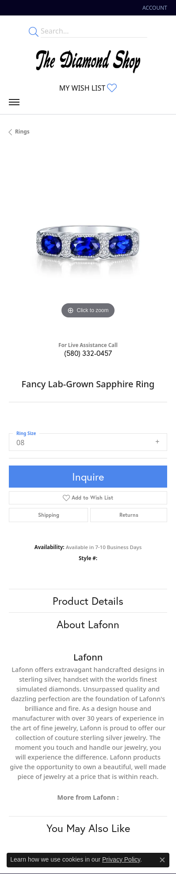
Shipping (48, 514)
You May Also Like (88, 828)
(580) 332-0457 (88, 353)
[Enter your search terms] (94, 31)
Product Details (88, 601)
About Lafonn (88, 624)
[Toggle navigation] (14, 104)
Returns (128, 514)
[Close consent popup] (162, 860)
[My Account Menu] (154, 7)
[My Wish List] (88, 88)
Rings (22, 131)
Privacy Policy (121, 859)
